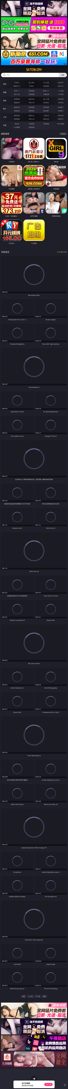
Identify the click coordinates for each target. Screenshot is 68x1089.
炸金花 (31, 86)
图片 (4, 109)
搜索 (62, 75)
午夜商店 (31, 124)
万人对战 (46, 83)
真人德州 (31, 83)
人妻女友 (46, 115)
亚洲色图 (31, 107)
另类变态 (61, 103)
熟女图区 (46, 111)
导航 (4, 125)
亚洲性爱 (17, 99)
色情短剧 (31, 127)
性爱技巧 (61, 119)
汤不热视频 (60, 124)
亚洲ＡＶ (17, 91)
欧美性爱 (61, 99)
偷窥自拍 (17, 107)
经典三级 (31, 103)
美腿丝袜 (17, 111)
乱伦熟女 (46, 103)
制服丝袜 (17, 103)
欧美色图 (46, 107)
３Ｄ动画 (61, 91)
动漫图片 (61, 107)
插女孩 (17, 124)
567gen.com (34, 70)
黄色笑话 (46, 119)
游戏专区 (61, 83)
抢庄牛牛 (61, 86)
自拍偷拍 (31, 91)
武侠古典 (61, 115)
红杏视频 (17, 127)
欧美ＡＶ (46, 91)
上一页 (30, 996)
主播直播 (46, 94)
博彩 (4, 84)
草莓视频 (46, 124)
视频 (4, 92)
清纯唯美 (31, 111)
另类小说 (31, 119)
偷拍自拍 (31, 99)
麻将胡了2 (17, 86)
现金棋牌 (46, 86)
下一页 (37, 996)
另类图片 (61, 111)
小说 (4, 117)
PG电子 (16, 83)
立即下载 (48, 1084)
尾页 (44, 996)
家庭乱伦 (31, 115)
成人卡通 (46, 99)
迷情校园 (17, 119)
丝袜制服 (31, 94)
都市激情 (17, 115)
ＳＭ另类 (61, 94)
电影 (4, 100)
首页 (23, 996)
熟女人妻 (17, 94)
